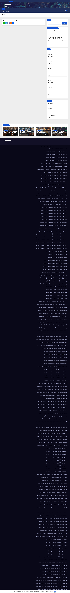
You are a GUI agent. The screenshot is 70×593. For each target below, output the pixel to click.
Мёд (51, 366)
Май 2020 (49, 94)
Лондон (64, 336)
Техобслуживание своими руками (37, 9)
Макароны (55, 345)
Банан (64, 187)
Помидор (38, 439)
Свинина (38, 483)
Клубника (66, 316)
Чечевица (62, 563)
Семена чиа (42, 483)
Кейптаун (66, 313)
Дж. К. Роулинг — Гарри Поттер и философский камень (43, 233)
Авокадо (42, 146)
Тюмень (38, 510)
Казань (46, 304)
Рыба (47, 448)
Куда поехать (6, 11)
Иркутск (39, 301)
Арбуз (41, 186)
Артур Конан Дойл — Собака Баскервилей (44, 187)
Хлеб (48, 536)
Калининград (40, 307)
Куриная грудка (60, 324)
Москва (48, 386)
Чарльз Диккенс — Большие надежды (51, 539)
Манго (43, 348)
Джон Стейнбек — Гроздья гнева (55, 272)
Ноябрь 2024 (50, 61)
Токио (37, 509)
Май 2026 (49, 51)
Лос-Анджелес (47, 339)
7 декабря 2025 (56, 134)
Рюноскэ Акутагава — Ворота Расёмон (42, 472)
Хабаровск (37, 533)
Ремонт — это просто (23, 9)
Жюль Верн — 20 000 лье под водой (51, 286)
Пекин (38, 433)
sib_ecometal (13, 134)
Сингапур (40, 492)
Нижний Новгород (42, 395)
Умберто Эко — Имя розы (49, 513)
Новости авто (14, 9)
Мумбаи (38, 392)
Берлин (66, 192)
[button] (65, 10)
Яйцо (66, 589)
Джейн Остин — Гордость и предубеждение (49, 260)
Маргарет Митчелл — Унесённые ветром (61, 348)
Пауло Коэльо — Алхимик (63, 430)
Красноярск (39, 319)
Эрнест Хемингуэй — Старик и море (41, 580)
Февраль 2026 (50, 56)
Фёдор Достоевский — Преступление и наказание (46, 518)
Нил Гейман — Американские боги (62, 410)
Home (40, 146)
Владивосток (57, 198)
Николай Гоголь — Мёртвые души (42, 401)
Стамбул (60, 495)
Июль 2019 (49, 96)
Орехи (47, 425)
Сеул (37, 486)
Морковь (38, 386)
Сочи (37, 495)
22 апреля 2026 (7, 134)
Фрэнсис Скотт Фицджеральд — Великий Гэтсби (60, 530)
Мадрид (38, 345)
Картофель (40, 313)
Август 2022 (50, 89)
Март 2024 (49, 80)
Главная (8, 9)
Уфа (65, 513)
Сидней (39, 489)
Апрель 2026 (50, 54)
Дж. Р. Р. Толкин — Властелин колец (52, 251)
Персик (53, 436)
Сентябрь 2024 (50, 66)
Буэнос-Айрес (38, 195)
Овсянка (57, 419)
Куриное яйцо (48, 327)
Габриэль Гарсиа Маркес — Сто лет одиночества (46, 207)
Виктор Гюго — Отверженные (51, 198)
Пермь (38, 436)
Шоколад (38, 577)
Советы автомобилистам (52, 9)
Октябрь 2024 (50, 63)
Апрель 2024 (50, 77)
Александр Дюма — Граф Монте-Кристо (50, 149)
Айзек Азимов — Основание (63, 148)
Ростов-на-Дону (39, 445)
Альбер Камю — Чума (44, 163)
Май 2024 (49, 75)
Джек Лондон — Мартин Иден (46, 272)
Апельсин (39, 184)
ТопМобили (6, 4)
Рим (63, 439)
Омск (52, 422)
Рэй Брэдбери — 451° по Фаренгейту (51, 451)
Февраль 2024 (50, 82)
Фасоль (45, 516)
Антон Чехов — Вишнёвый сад (63, 172)
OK (54, 591)
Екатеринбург (65, 280)
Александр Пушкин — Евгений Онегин (62, 149)
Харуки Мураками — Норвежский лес (41, 536)
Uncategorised (50, 103)
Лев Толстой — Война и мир (46, 330)
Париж (51, 427)
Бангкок (50, 189)
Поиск (49, 20)
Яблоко (56, 589)
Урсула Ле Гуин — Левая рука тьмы (59, 513)
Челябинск (62, 556)
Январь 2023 (50, 87)
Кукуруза (41, 322)
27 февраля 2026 (24, 134)
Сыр (51, 507)
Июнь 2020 (50, 92)
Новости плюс (50, 110)
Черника (60, 562)
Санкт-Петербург (43, 477)
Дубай (59, 278)
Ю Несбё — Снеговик (52, 589)
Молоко (64, 383)
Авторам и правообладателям (55, 148)
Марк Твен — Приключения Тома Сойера (49, 351)
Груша (40, 231)
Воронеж (60, 201)
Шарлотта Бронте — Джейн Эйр (63, 565)
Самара (49, 472)
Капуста (43, 310)
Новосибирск (40, 413)
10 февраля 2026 (40, 134)
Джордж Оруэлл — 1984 (64, 272)
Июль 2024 (50, 70)
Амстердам (58, 169)
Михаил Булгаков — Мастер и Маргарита (49, 369)
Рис (38, 442)
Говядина (40, 228)
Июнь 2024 (50, 73)
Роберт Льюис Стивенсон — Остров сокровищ (61, 442)
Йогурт (66, 301)
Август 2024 (50, 68)
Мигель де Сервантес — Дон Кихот (62, 366)
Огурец (61, 421)
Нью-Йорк (52, 416)
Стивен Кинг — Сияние (64, 498)
